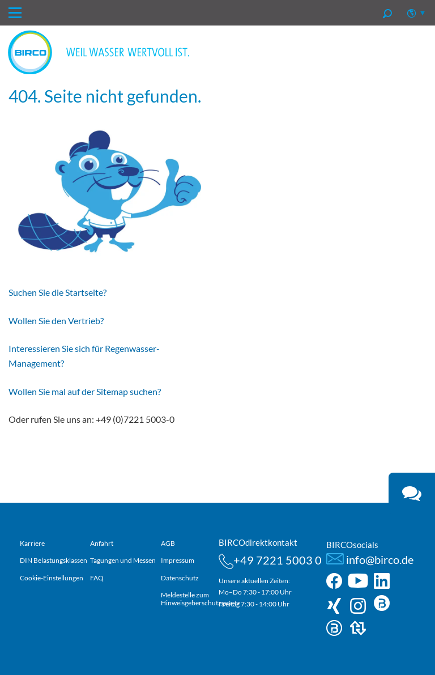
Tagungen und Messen (123, 560)
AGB (168, 543)
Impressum (177, 560)
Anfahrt (101, 543)
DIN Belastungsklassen (53, 560)
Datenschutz (180, 578)
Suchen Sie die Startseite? (57, 292)
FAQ (97, 578)
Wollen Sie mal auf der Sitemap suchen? (84, 391)
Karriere (32, 543)
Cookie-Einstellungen (51, 578)
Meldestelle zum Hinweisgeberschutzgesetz (200, 599)
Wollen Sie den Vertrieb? (56, 320)
